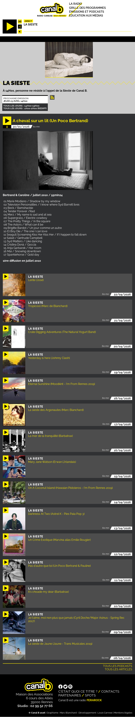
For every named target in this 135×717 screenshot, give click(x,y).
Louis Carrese (105, 712)
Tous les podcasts (117, 666)
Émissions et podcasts (86, 11)
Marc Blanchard (68, 712)
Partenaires (69, 695)
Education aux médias (86, 15)
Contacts (110, 691)
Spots (90, 695)
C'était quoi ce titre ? (77, 691)
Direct (28, 21)
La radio (75, 4)
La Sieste (31, 24)
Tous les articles (118, 669)
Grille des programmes (87, 7)
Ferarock (94, 700)
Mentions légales (123, 712)
